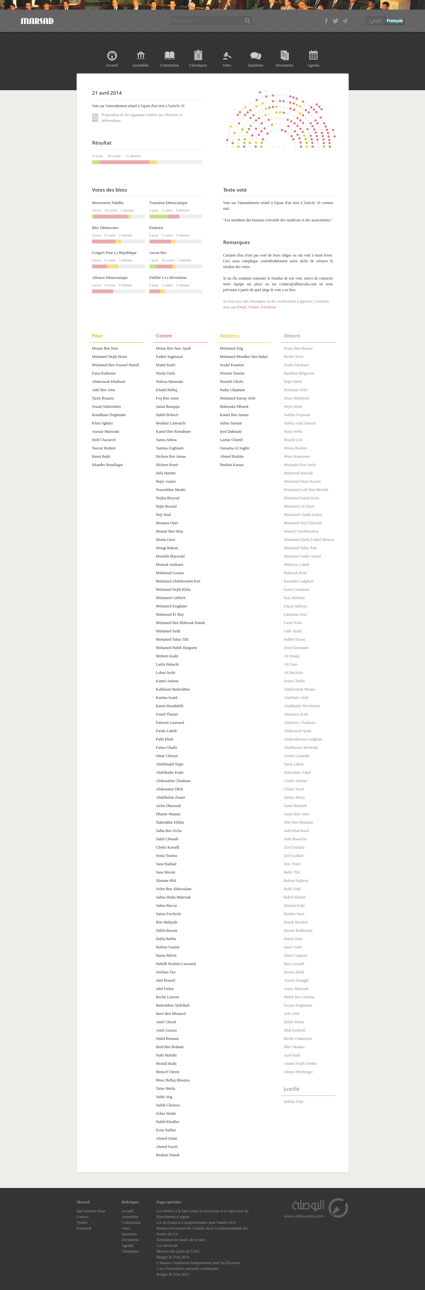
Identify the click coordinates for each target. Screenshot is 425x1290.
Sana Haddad (166, 864)
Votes (227, 65)
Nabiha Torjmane (297, 415)
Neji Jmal (163, 514)
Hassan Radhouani (298, 930)
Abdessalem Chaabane (173, 781)
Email (242, 307)
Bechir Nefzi (294, 356)
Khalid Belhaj (166, 390)
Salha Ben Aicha (169, 830)
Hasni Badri (101, 456)
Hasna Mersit (166, 955)
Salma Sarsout (231, 423)
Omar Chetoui (167, 756)
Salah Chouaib (167, 839)
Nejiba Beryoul (168, 498)
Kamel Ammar (167, 681)
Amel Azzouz (166, 1030)
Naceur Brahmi (104, 448)
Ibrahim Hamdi (168, 1155)
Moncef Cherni (167, 1072)
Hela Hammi (166, 473)
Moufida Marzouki (170, 556)
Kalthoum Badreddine (173, 689)
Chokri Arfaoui (295, 781)
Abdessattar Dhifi (169, 789)
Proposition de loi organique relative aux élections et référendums (137, 118)
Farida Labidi (166, 731)
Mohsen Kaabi (167, 656)
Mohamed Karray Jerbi (238, 398)
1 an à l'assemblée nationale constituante (188, 1268)
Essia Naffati (166, 1130)
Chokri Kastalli (168, 847)
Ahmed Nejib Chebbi (300, 1063)
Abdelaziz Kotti (296, 714)
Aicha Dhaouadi (168, 805)
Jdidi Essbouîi (295, 1030)
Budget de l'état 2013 (173, 1274)
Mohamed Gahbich (170, 598)
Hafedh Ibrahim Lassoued (176, 964)
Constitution (169, 65)
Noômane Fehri (296, 390)
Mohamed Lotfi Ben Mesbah (306, 489)
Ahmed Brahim (232, 456)
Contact (83, 1217)
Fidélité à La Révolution (168, 277)
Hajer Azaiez (166, 481)
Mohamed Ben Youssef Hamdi (115, 365)
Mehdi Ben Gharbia (299, 997)
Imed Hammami (296, 647)
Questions (256, 65)
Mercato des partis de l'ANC (179, 1251)
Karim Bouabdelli (170, 706)
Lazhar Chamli (231, 440)
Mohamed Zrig (231, 348)
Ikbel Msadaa (294, 1047)
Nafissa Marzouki (170, 381)
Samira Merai (294, 797)
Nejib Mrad (293, 406)
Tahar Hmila (165, 1088)
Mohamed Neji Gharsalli (303, 523)
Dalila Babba (166, 939)
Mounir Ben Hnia (169, 531)
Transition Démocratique (168, 203)
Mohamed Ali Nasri (299, 506)
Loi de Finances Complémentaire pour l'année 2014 (196, 1222)
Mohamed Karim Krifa (301, 498)
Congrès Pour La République (114, 252)
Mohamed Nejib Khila (173, 589)
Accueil (112, 65)
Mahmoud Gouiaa (170, 573)
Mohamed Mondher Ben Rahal (244, 356)
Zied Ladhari (294, 855)
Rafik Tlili (292, 872)
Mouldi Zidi (293, 440)
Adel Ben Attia (103, 390)
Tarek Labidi (293, 764)
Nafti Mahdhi (166, 1055)
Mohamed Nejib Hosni (109, 356)
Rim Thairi (292, 864)
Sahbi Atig (164, 1097)
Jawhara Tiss (166, 972)
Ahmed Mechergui (298, 1072)
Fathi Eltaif (164, 739)
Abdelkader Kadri (170, 772)
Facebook (268, 307)
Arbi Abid (291, 1013)
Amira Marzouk (296, 988)
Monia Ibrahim (295, 448)
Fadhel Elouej (294, 639)
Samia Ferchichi (168, 914)
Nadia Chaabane (232, 390)
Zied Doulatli (294, 847)
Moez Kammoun (297, 456)
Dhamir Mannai (168, 814)
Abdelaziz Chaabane (300, 722)
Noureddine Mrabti (170, 489)
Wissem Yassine (232, 373)
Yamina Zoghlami (170, 448)
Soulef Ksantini (232, 365)
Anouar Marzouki (106, 431)
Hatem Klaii (293, 939)
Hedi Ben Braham (170, 1047)
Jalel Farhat (165, 988)
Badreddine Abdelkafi (173, 1005)
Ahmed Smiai (166, 1138)
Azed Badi (292, 1055)
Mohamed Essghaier (171, 606)
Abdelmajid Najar (170, 764)
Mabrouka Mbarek (234, 406)
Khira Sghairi (102, 423)
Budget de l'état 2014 (173, 1257)
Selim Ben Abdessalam (174, 889)
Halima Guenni (168, 947)
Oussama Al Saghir (235, 448)
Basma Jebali (294, 972)
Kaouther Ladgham (299, 581)
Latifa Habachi (167, 664)
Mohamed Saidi (168, 631)
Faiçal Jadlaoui (295, 606)
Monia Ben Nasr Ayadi (173, 348)
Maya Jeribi (293, 431)
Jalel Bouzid (165, 980)
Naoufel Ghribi (231, 381)
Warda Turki (165, 373)
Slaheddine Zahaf (297, 772)
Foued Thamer (167, 714)
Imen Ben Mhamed (171, 1013)
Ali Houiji (292, 656)
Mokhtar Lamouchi (171, 423)
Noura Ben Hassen (298, 348)
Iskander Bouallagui (107, 465)
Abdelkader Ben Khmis (302, 706)
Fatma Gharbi (166, 747)
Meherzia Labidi (297, 564)
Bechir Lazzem (167, 997)
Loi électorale (167, 1245)
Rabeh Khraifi (295, 897)
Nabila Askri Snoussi (300, 423)
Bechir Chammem (298, 1038)
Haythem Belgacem (299, 373)
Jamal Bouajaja (168, 406)
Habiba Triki (293, 1101)
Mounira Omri (167, 523)
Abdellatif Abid (296, 697)
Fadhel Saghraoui (169, 356)
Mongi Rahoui (167, 548)
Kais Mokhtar (294, 598)
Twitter (253, 307)
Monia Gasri (165, 539)
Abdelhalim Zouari (170, 797)
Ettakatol (156, 228)
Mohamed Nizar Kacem (302, 481)
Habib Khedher (168, 1122)
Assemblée (140, 65)
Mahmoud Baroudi (298, 473)
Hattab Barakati (296, 922)
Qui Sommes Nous (91, 1211)
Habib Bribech (167, 415)
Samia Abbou (166, 440)
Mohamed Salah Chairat (302, 556)
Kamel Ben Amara (234, 415)
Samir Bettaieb (295, 805)
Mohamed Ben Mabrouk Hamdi (180, 623)
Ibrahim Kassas (232, 465)
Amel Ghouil (166, 1022)
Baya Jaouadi (294, 964)
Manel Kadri (166, 365)
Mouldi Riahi (166, 1063)
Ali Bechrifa (293, 672)
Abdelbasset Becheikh (301, 747)
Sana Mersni (165, 872)
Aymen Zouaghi (296, 980)
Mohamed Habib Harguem (176, 647)
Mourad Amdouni (170, 564)
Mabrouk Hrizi (295, 573)
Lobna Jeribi (165, 672)
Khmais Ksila (294, 905)
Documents (284, 65)
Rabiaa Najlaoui (296, 880)
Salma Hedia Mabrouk (173, 897)
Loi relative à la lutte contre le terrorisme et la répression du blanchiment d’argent (203, 1214)
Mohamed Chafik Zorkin (303, 514)
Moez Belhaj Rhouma (173, 1080)
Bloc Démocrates (105, 228)
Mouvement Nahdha (107, 203)
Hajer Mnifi (293, 381)
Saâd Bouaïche (295, 839)
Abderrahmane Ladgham (303, 739)
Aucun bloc (158, 252)
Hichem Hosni (167, 465)
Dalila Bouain (166, 930)
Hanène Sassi (294, 914)
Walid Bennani (167, 1038)
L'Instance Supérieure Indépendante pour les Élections (198, 1263)
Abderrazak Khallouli (108, 381)
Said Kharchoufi (296, 830)
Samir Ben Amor (297, 814)
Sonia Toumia (166, 855)
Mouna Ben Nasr (105, 348)
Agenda (313, 65)
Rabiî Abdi (292, 889)
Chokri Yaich (294, 789)
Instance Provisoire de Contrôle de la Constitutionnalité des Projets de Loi (202, 1231)
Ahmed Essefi (167, 1146)
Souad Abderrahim (106, 406)
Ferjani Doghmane (298, 1005)
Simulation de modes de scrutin (181, 1240)
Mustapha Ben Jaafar (300, 465)
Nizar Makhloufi (297, 398)
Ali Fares (291, 664)
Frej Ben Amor (167, 398)
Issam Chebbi (294, 681)
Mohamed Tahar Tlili (172, 639)
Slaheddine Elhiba (170, 822)
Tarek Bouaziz (103, 398)
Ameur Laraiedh (296, 756)
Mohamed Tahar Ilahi (300, 548)
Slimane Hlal (166, 880)
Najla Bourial (166, 506)
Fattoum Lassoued (170, 722)
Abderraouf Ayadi (297, 731)
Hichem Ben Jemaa (171, 456)
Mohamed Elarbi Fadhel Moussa (309, 539)
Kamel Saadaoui (296, 589)
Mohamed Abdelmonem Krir (178, 581)
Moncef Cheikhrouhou (301, 531)
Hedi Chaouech (104, 440)
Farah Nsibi (293, 623)
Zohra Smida (166, 1113)
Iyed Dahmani (231, 431)
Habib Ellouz (294, 1022)
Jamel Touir (293, 947)
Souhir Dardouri (296, 365)
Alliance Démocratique (110, 277)
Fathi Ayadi (293, 631)
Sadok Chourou (168, 1105)
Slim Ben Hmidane (298, 822)
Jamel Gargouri (296, 955)
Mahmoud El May (170, 614)
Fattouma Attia (295, 614)
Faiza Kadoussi (104, 373)
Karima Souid (166, 697)
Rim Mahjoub (166, 922)
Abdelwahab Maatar (299, 689)
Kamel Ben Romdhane (173, 431)
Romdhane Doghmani (109, 415)
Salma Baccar (166, 905)
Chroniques (198, 65)
